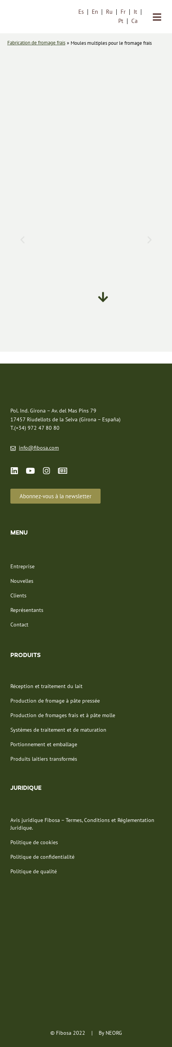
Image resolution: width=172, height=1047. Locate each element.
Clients (18, 595)
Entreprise (22, 566)
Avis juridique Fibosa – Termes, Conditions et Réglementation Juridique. (82, 824)
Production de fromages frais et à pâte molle (62, 715)
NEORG (114, 1032)
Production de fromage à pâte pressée (55, 700)
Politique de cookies (34, 842)
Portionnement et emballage (43, 744)
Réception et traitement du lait (46, 686)
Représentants (26, 610)
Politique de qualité (33, 871)
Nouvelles (21, 580)
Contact (19, 624)
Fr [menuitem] (123, 11)
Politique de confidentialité (42, 856)
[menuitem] (81, 11)
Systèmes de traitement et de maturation (58, 729)
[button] (22, 239)
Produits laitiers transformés (43, 758)
